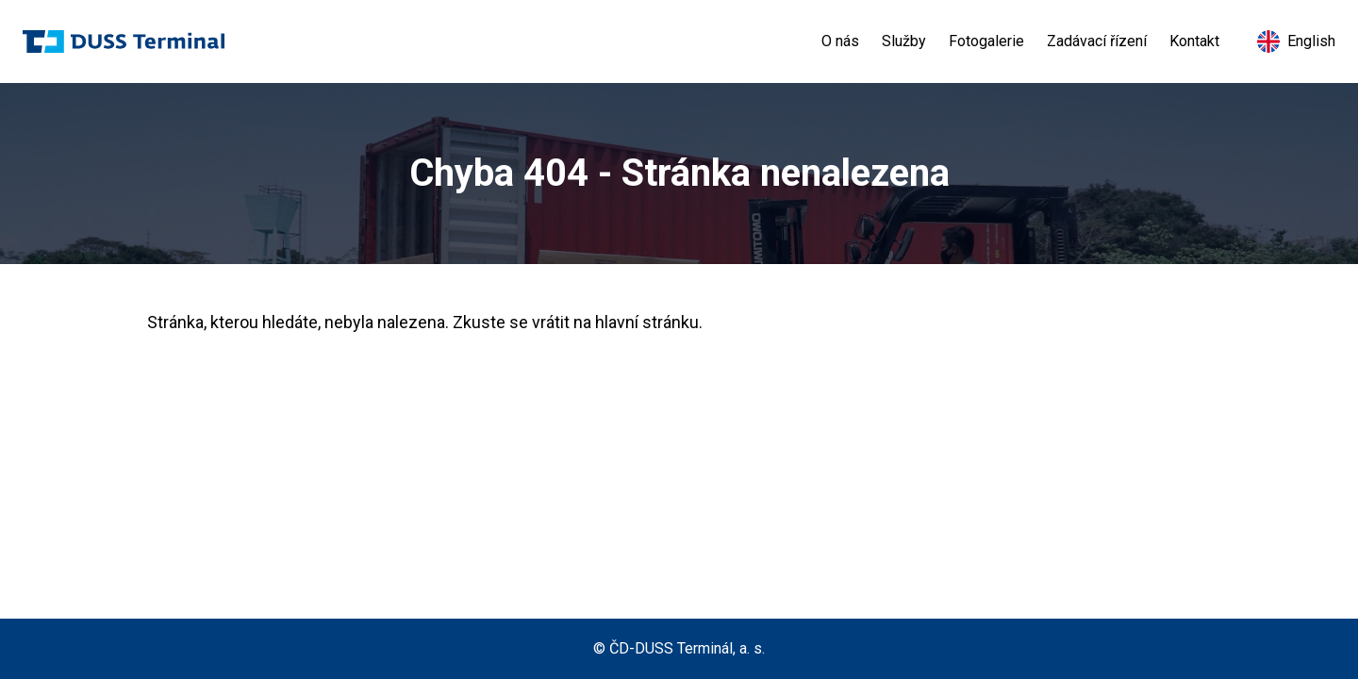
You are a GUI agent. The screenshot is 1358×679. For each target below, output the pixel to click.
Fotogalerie (986, 41)
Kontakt (1194, 41)
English (1296, 41)
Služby (904, 41)
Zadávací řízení (1097, 41)
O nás (840, 41)
